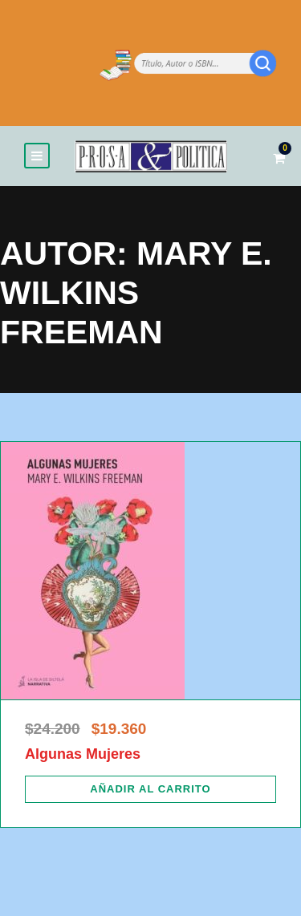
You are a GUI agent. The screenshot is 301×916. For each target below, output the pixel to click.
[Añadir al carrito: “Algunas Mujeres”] (150, 789)
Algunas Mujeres (82, 754)
